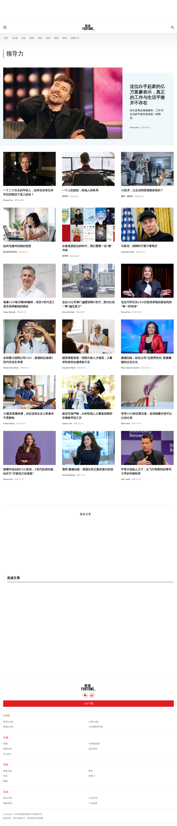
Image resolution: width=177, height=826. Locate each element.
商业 (40, 38)
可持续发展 (94, 743)
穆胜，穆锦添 (127, 196)
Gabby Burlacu (9, 423)
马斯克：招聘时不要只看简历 (139, 246)
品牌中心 (74, 38)
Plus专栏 (7, 754)
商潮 (56, 38)
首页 (6, 38)
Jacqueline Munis (127, 252)
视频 (5, 781)
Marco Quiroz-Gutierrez (130, 368)
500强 (15, 38)
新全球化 (93, 749)
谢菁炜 (65, 196)
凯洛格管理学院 (10, 252)
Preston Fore (135, 128)
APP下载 (88, 703)
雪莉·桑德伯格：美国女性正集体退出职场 (87, 469)
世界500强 (8, 722)
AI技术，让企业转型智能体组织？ (142, 190)
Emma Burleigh (9, 312)
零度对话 (7, 749)
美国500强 (8, 726)
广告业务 (93, 803)
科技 (48, 38)
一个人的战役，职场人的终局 (80, 190)
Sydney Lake (67, 423)
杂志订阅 (7, 798)
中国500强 (94, 722)
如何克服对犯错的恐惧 (17, 246)
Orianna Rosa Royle (11, 368)
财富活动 (7, 771)
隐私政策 (7, 803)
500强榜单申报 (96, 726)
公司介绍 (93, 798)
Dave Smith (125, 479)
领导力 (92, 776)
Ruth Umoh (125, 423)
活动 (23, 38)
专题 (64, 38)
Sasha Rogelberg (68, 475)
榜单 (32, 38)
